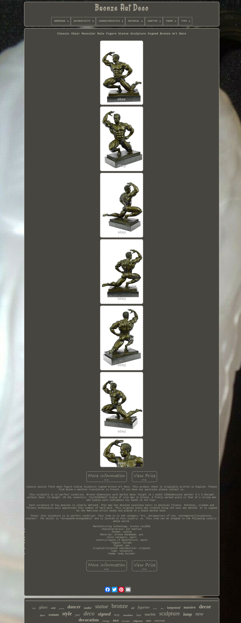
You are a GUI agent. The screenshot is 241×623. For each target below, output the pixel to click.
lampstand (173, 607)
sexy (117, 615)
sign (34, 608)
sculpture (169, 613)
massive (190, 607)
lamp (187, 614)
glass (43, 607)
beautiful (126, 621)
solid (53, 608)
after (162, 609)
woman (54, 615)
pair (77, 615)
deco (89, 613)
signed (104, 614)
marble (150, 614)
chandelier (128, 615)
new (199, 614)
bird (116, 620)
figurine (144, 607)
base (138, 615)
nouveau (160, 620)
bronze (120, 606)
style (67, 614)
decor (205, 606)
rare (148, 620)
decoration (88, 619)
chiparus (138, 621)
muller (88, 607)
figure (42, 615)
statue (101, 606)
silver (155, 608)
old (132, 608)
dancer (74, 606)
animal (61, 608)
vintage (106, 621)
